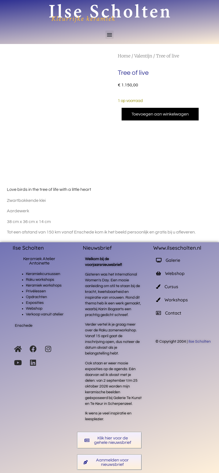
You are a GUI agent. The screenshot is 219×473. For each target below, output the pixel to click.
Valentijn (143, 56)
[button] (109, 35)
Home (124, 56)
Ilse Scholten (200, 341)
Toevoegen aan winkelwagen (160, 114)
